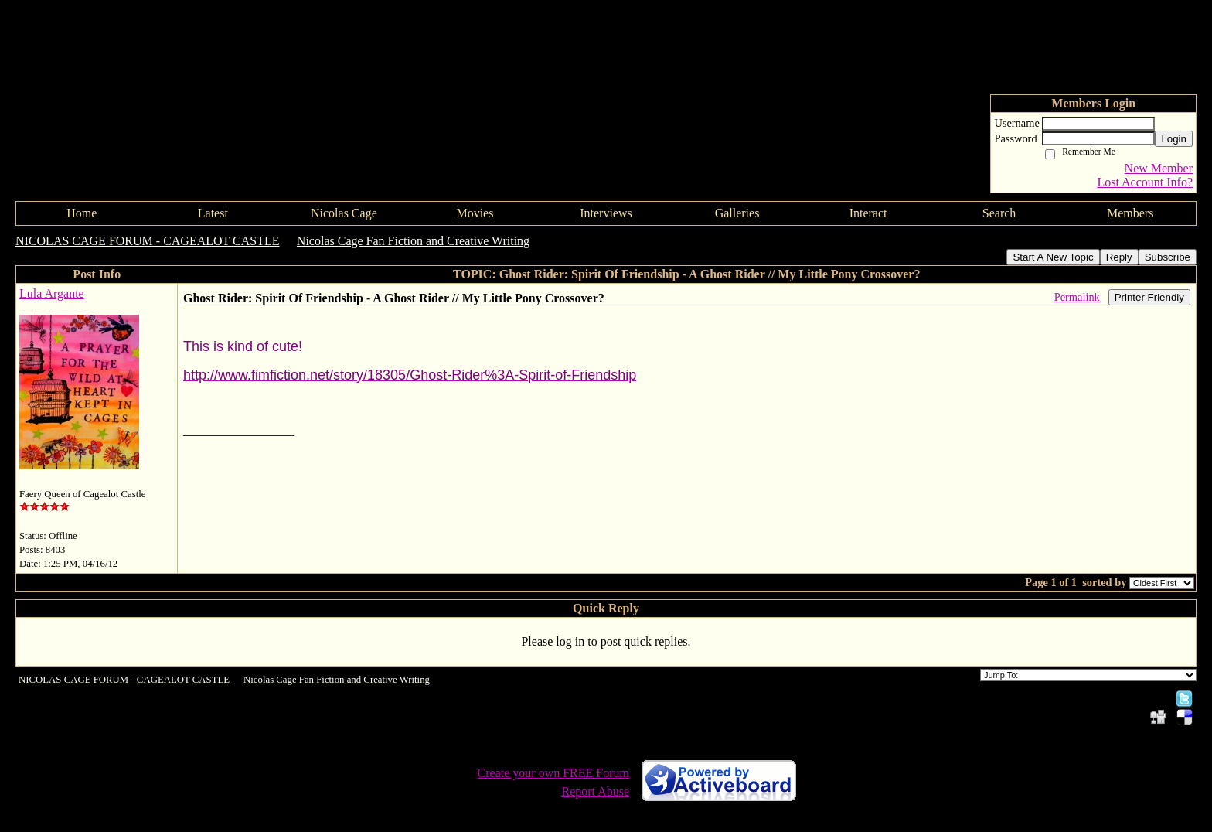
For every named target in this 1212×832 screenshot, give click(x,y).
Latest (213, 213)
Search (999, 213)
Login (1173, 139)
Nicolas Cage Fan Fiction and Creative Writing (413, 240)
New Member (1159, 168)
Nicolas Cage (344, 213)
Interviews (606, 213)
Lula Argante (51, 293)
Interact (868, 213)
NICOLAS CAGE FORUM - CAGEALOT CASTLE (147, 240)
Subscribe (1167, 257)
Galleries (737, 213)
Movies (474, 213)
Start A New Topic (1053, 257)
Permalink (1077, 297)
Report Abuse (595, 791)
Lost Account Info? (1145, 182)
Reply (1119, 257)
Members (1130, 213)
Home (81, 213)
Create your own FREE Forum (553, 772)
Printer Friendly (1149, 297)
